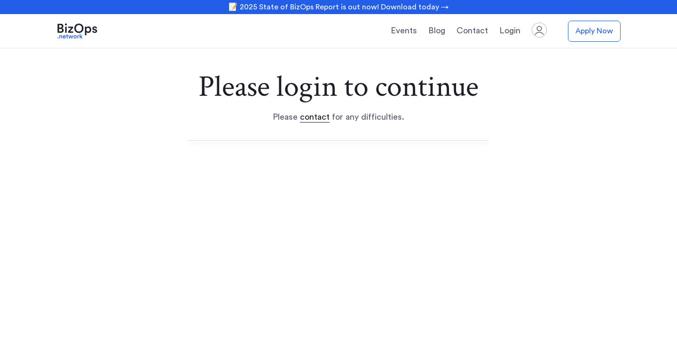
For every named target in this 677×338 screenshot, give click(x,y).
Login (509, 30)
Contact (472, 30)
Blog (436, 30)
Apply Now (594, 31)
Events (404, 30)
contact (315, 117)
